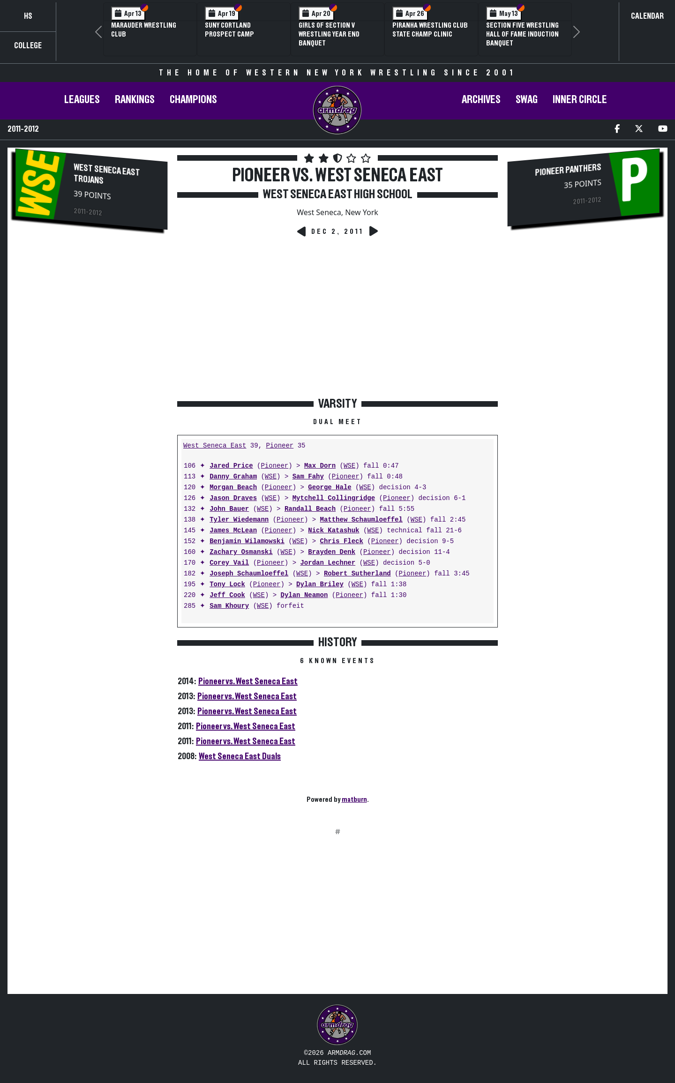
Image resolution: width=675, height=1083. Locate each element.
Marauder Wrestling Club (143, 30)
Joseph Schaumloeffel (249, 573)
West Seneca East (214, 445)
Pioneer (279, 445)
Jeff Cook (227, 595)
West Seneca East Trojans (107, 174)
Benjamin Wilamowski (247, 541)
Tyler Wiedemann (239, 519)
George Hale (329, 487)
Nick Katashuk (333, 530)
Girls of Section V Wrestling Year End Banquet (329, 34)
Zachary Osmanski (241, 552)
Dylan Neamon (304, 595)
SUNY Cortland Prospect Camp (229, 30)
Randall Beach (310, 509)
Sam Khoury (229, 606)
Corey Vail (229, 563)
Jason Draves (233, 498)
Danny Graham (233, 476)
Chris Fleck (341, 541)
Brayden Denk (331, 552)
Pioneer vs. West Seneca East (248, 681)
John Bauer (229, 509)
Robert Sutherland (357, 573)
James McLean (233, 530)
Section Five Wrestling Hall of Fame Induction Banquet (522, 34)
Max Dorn (320, 466)
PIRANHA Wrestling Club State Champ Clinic (430, 30)
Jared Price (231, 466)
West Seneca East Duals (240, 756)
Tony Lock (227, 584)
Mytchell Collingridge (333, 498)
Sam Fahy (308, 476)
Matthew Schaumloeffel (361, 519)
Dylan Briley (320, 584)
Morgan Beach (233, 487)
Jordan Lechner (327, 563)
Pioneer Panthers (568, 170)
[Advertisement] (91, 311)
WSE (349, 466)
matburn (354, 799)
